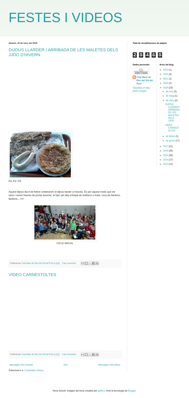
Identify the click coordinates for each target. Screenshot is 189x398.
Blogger (132, 390)
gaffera (101, 390)
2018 (166, 87)
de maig (170, 95)
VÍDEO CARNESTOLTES (32, 274)
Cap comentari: (69, 263)
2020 (166, 83)
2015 (166, 155)
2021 (166, 78)
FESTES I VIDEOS (65, 17)
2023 (166, 69)
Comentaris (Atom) (34, 370)
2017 (166, 146)
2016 (166, 150)
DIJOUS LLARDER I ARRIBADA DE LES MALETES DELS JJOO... (172, 112)
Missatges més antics (109, 365)
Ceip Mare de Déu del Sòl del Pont (144, 80)
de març (170, 100)
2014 (166, 159)
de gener (170, 140)
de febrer (170, 136)
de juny (170, 91)
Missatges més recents (21, 365)
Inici (66, 365)
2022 (166, 74)
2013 (166, 164)
